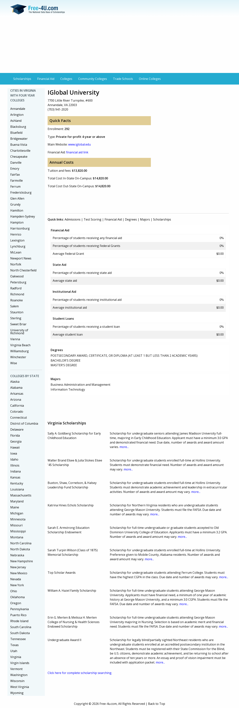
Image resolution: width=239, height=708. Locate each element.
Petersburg (18, 282)
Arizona (15, 399)
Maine (14, 507)
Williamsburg (19, 351)
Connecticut (18, 417)
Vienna (15, 339)
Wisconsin (17, 681)
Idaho (14, 459)
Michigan (16, 513)
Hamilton (16, 210)
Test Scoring (92, 219)
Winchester (18, 357)
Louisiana (17, 489)
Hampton (17, 222)
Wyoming (17, 693)
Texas (14, 645)
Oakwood (17, 276)
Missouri (16, 525)
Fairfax (15, 174)
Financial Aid (45, 79)
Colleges (66, 79)
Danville (15, 162)
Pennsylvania (19, 609)
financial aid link (77, 152)
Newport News (20, 258)
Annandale (17, 109)
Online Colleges (150, 79)
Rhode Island (19, 621)
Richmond (17, 294)
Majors (145, 219)
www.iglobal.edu (79, 144)
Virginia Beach (20, 345)
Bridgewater (19, 139)
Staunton (16, 312)
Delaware (17, 429)
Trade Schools (123, 79)
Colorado (16, 411)
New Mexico (18, 573)
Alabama (16, 388)
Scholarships (22, 79)
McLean (15, 252)
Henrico (15, 234)
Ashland (15, 121)
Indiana (15, 471)
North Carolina (20, 543)
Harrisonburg (20, 228)
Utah (13, 651)
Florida (15, 435)
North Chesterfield (23, 270)
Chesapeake (18, 157)
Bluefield (16, 133)
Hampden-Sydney (22, 216)
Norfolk (15, 264)
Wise (13, 363)
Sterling (15, 318)
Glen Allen (17, 198)
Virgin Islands (19, 663)
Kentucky (16, 483)
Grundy (15, 204)
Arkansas (16, 394)
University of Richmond (19, 331)
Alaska (14, 382)
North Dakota (20, 549)
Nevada (15, 579)
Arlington (17, 115)
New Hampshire (21, 561)
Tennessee (18, 639)
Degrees (131, 219)
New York (17, 585)
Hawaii (15, 447)
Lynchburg (17, 246)
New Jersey (18, 567)
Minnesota (17, 519)
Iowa (13, 453)
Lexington (17, 240)
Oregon (15, 603)
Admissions (72, 219)
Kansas (15, 477)
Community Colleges (92, 79)
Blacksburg (18, 127)
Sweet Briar (18, 324)
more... (124, 447)
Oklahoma (17, 597)
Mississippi (18, 531)
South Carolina (20, 627)
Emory (14, 168)
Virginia (15, 657)
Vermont (16, 669)
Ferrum (15, 186)
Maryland (17, 501)
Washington (18, 675)
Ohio (13, 591)
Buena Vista (18, 145)
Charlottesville (20, 151)
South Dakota (20, 633)
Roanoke (16, 300)
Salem (14, 306)
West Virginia (19, 687)
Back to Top (156, 704)
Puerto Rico (18, 615)
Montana (16, 537)
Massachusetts (20, 495)
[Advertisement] (119, 45)
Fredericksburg (21, 192)
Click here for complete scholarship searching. (80, 673)
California (17, 405)
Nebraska (17, 555)
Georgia (15, 441)
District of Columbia (24, 423)
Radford (15, 288)
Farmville (16, 180)
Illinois (14, 465)
